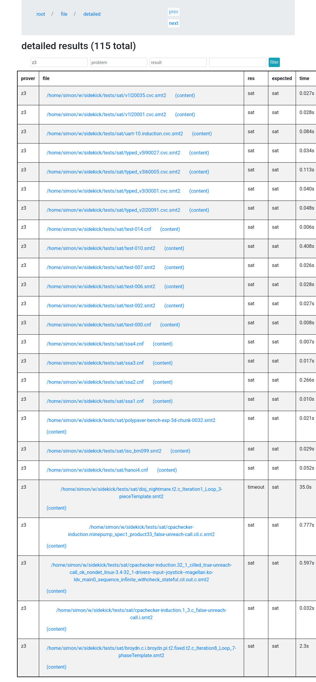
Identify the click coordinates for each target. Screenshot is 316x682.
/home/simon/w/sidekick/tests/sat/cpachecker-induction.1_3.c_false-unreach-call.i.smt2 (141, 613)
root (40, 14)
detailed (92, 14)
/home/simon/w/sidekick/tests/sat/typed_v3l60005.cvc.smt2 (113, 172)
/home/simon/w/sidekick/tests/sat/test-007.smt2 (101, 267)
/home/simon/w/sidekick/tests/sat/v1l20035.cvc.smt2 (106, 95)
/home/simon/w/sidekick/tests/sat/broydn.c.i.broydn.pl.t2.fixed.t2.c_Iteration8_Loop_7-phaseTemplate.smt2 (141, 651)
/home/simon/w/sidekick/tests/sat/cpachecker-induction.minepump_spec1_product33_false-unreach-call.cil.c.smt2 (141, 530)
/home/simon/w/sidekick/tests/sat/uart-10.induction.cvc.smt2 (115, 134)
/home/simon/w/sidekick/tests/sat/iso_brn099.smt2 (104, 451)
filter (274, 62)
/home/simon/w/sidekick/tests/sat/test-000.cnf (99, 325)
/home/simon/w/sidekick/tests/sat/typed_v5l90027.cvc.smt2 (113, 153)
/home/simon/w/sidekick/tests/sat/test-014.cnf (99, 229)
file (64, 14)
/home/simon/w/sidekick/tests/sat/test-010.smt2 (101, 248)
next (173, 23)
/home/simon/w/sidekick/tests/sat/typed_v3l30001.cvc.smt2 (113, 191)
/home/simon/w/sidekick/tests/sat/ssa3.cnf (95, 363)
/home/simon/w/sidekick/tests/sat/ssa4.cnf (95, 344)
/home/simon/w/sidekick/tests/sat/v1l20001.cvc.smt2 (106, 114)
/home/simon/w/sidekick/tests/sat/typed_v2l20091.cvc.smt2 (113, 210)
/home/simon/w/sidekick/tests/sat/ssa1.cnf (95, 401)
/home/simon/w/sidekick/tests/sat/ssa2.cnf (95, 382)
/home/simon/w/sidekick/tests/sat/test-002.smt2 (101, 306)
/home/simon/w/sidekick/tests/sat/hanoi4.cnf (97, 470)
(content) (185, 95)
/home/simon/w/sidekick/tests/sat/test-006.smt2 (101, 286)
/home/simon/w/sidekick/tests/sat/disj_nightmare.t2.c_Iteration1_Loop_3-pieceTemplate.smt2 (141, 492)
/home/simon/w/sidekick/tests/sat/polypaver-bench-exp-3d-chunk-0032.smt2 (131, 420)
